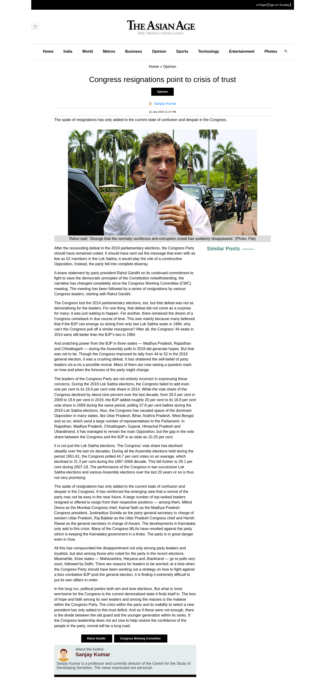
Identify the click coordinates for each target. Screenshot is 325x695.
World (87, 51)
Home (48, 51)
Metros (109, 51)
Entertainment (242, 51)
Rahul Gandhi (96, 638)
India (67, 51)
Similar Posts (223, 249)
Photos (270, 51)
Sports (182, 51)
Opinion (159, 51)
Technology (208, 51)
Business (133, 51)
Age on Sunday (279, 5)
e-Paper (261, 5)
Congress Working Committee (140, 638)
